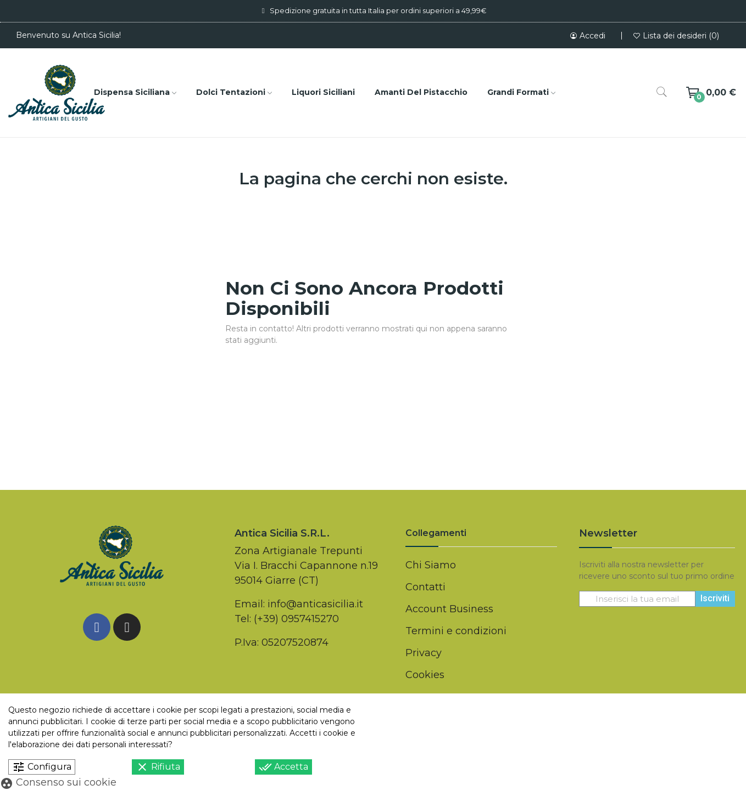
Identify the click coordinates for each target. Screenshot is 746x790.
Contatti (425, 587)
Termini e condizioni (455, 631)
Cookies (424, 675)
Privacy (423, 653)
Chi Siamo (430, 565)
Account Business (449, 609)
